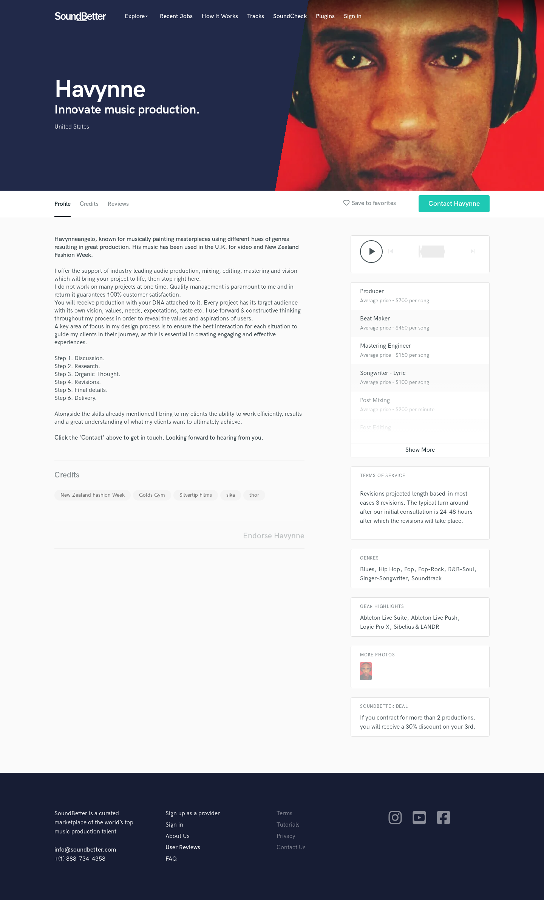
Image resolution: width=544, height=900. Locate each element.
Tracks (255, 16)
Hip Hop (389, 569)
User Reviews (182, 847)
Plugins (325, 16)
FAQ (171, 859)
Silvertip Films (195, 495)
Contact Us (291, 847)
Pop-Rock (431, 569)
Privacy (286, 836)
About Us (177, 836)
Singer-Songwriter (383, 578)
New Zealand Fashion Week (92, 495)
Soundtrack (426, 578)
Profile (62, 204)
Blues (367, 569)
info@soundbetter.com (85, 849)
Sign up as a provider (192, 813)
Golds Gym (152, 495)
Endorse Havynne (273, 536)
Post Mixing (375, 400)
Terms (284, 813)
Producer (372, 291)
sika (230, 495)
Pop (409, 569)
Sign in (353, 16)
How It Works (220, 16)
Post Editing (375, 427)
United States (71, 127)
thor (254, 495)
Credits (89, 204)
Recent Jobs (176, 16)
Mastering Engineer (385, 346)
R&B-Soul (461, 569)
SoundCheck (290, 16)
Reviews (118, 204)
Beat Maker (375, 318)
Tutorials (288, 824)
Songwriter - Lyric (383, 373)
